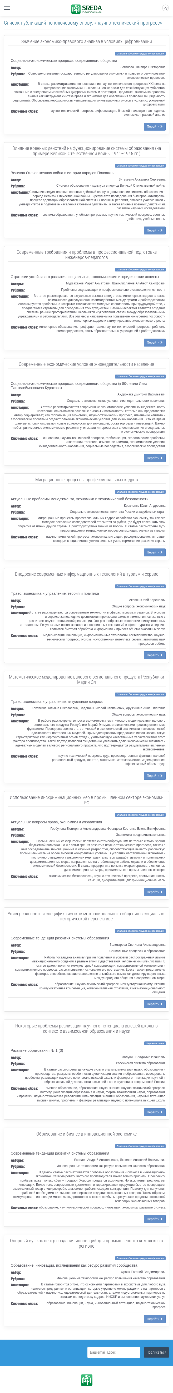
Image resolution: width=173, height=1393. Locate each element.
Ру (165, 8)
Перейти (155, 126)
